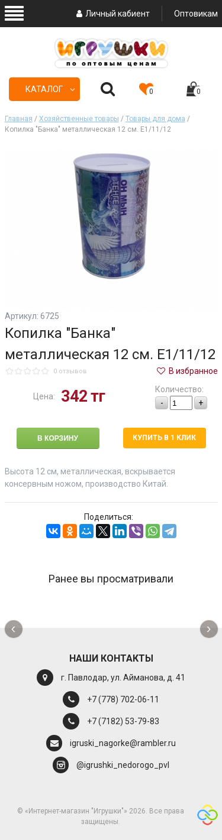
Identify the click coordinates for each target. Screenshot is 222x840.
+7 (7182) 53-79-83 (123, 721)
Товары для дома (155, 119)
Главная (19, 119)
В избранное (186, 371)
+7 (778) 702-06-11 (123, 699)
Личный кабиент (111, 13)
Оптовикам (196, 13)
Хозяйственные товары (79, 119)
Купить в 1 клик (164, 438)
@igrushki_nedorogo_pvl (122, 765)
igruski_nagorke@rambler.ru (123, 743)
